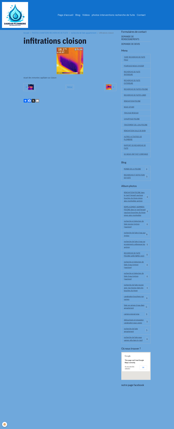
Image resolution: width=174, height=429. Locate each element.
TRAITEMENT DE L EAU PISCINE (133, 137)
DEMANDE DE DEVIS (130, 45)
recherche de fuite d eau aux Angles (136, 264)
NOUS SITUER (129, 117)
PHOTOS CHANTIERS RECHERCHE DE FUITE (50, 34)
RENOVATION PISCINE (133, 111)
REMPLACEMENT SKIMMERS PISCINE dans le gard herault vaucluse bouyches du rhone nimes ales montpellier (136, 238)
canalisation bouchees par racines (136, 333)
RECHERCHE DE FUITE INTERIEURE (133, 76)
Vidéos (87, 15)
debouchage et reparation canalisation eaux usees (136, 358)
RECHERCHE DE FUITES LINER (134, 103)
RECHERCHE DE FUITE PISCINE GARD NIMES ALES (136, 286)
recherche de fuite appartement (83, 34)
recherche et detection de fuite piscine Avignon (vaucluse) (136, 253)
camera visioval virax (136, 350)
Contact (142, 15)
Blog (78, 15)
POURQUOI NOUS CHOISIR (135, 68)
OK (143, 405)
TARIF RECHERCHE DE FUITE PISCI (136, 60)
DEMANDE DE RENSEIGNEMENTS (130, 40)
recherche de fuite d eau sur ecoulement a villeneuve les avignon (136, 274)
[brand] (16, 16)
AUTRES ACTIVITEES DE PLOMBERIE (134, 155)
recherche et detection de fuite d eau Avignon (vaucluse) (136, 298)
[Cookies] (4, 424)
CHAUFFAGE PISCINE (133, 129)
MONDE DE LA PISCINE (136, 189)
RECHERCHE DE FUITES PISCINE (134, 94)
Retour (70, 89)
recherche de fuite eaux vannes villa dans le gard (136, 376)
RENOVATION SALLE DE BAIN (133, 146)
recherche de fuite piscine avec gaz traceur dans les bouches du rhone (136, 323)
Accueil (26, 34)
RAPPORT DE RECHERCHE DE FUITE (134, 164)
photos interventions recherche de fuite (114, 15)
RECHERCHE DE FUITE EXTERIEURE (133, 85)
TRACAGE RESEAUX (132, 123)
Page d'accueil (66, 15)
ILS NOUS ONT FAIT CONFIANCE (132, 173)
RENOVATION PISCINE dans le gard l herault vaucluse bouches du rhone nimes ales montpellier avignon (136, 220)
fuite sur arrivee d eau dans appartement (136, 342)
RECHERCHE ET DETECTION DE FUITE (136, 197)
